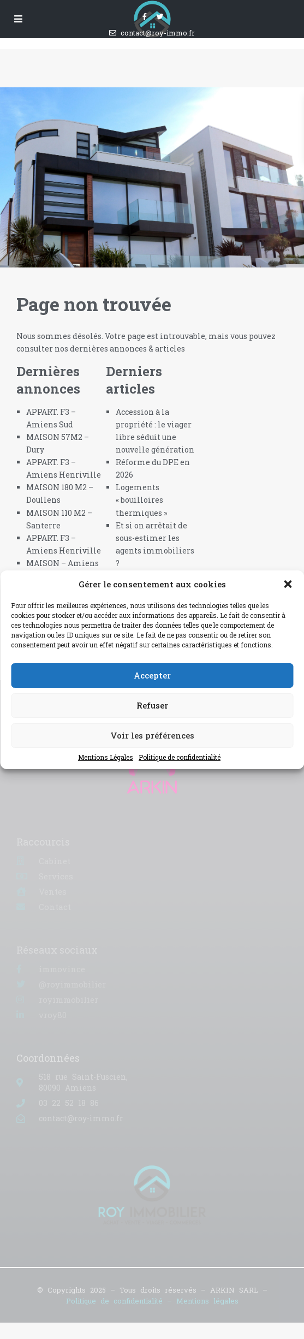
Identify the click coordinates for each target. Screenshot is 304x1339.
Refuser (152, 705)
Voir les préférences (152, 735)
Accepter (152, 675)
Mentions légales (207, 1301)
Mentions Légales (105, 757)
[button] (287, 584)
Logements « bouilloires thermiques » (141, 499)
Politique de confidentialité (179, 757)
